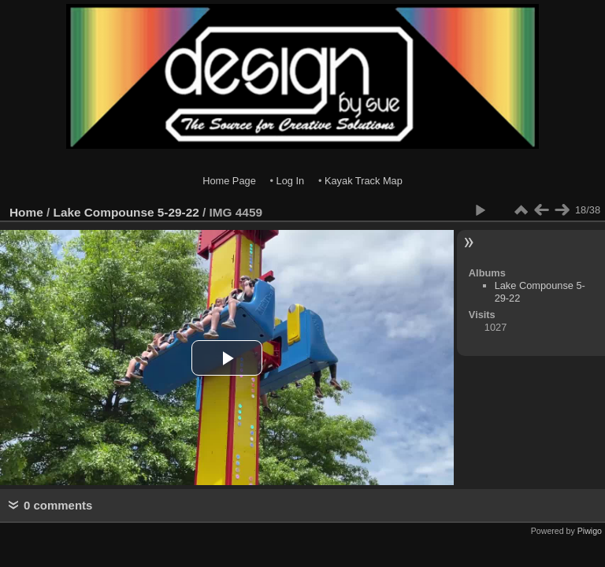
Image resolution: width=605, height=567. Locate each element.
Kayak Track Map (364, 181)
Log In (291, 181)
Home (26, 212)
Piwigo (589, 531)
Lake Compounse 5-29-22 (126, 212)
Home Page (229, 181)
